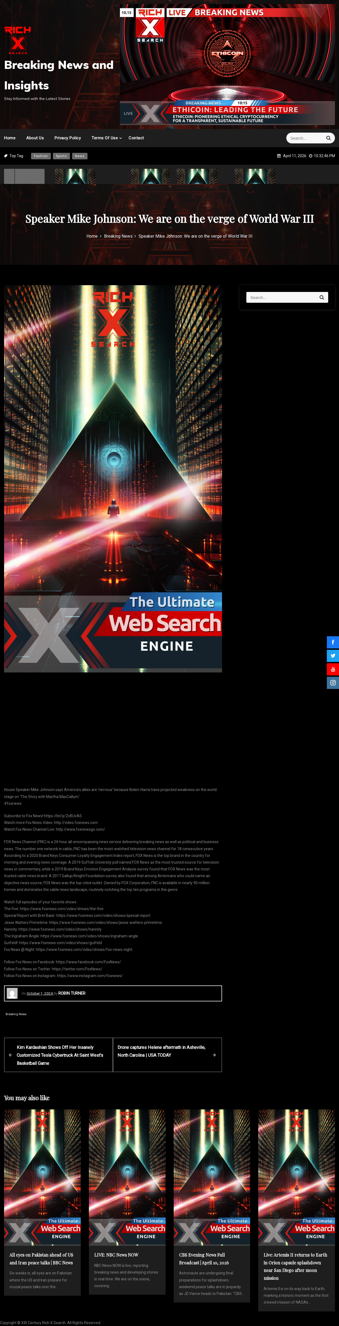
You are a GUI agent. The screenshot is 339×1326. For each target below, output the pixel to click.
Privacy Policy (68, 138)
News (80, 156)
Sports (61, 156)
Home (9, 138)
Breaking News (16, 1014)
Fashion (41, 156)
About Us (35, 138)
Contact (136, 138)
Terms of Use (105, 138)
